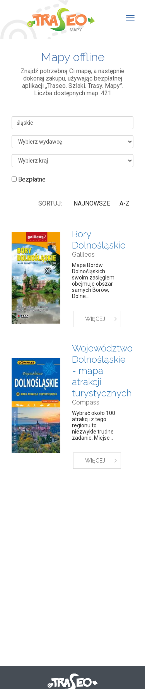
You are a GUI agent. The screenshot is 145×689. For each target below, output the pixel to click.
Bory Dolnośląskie (99, 239)
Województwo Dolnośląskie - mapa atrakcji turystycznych (102, 371)
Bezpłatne (29, 179)
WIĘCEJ (95, 319)
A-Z (124, 203)
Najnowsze (91, 203)
